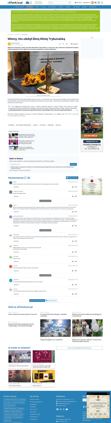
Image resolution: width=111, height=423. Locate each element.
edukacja (21, 408)
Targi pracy (34, 419)
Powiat (61, 7)
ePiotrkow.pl (11, 34)
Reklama (33, 407)
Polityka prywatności (36, 402)
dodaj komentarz (72, 178)
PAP (5, 405)
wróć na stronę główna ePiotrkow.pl (79, 348)
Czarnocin (7, 414)
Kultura (43, 7)
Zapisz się (73, 164)
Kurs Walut (78, 2)
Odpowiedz (16, 187)
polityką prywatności (15, 168)
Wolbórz (15, 414)
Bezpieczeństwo (16, 411)
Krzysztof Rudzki (15, 43)
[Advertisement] (92, 48)
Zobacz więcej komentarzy (37, 300)
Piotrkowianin (17, 417)
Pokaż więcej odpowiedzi (45, 200)
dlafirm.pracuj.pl (35, 414)
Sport (37, 7)
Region (68, 7)
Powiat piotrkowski (10, 408)
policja (15, 403)
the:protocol (34, 417)
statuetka (43, 125)
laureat (35, 125)
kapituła (58, 125)
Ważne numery (35, 399)
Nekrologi (87, 2)
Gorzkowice (8, 417)
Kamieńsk (7, 411)
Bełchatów (11, 405)
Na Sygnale (7, 403)
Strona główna (19, 7)
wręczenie (51, 125)
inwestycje (7, 420)
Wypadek (21, 403)
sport (21, 414)
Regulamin (34, 404)
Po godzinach (52, 7)
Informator (92, 7)
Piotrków (11, 125)
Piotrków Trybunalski (11, 400)
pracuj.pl (33, 412)
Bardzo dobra (39, 3)
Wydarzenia (29, 7)
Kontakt (84, 7)
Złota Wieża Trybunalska (23, 125)
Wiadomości (25, 34)
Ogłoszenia (76, 7)
